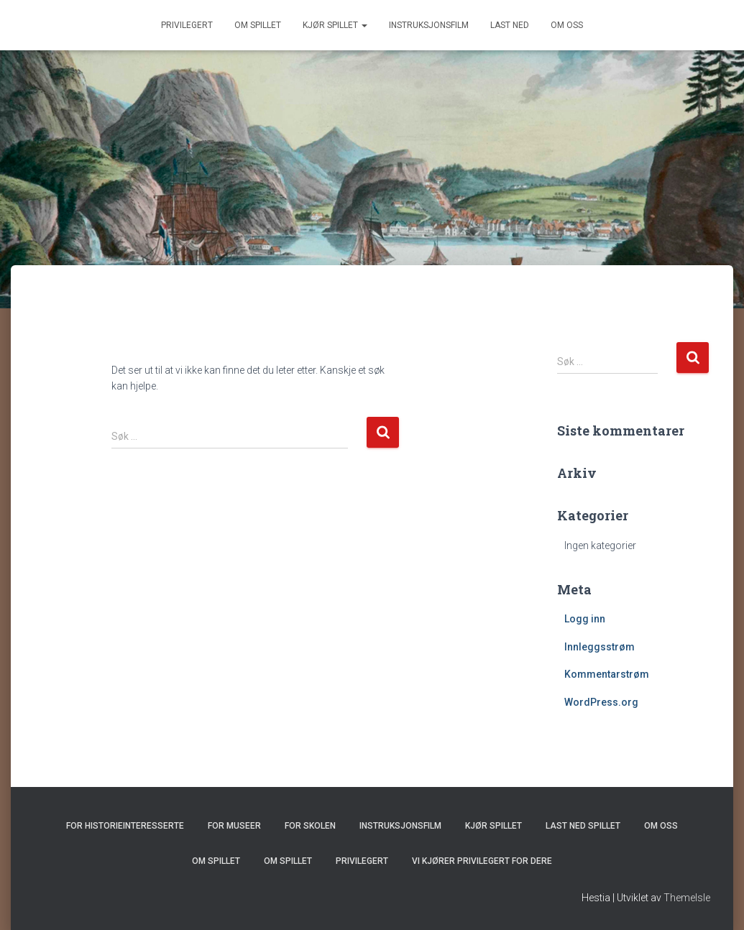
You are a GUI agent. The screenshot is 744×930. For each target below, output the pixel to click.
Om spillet (257, 25)
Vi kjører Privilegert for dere (482, 861)
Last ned (509, 25)
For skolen (310, 826)
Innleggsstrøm (599, 647)
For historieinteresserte (125, 826)
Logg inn (584, 619)
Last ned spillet (583, 826)
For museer (234, 826)
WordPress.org (601, 702)
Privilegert (187, 25)
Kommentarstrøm (606, 674)
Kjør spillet (335, 25)
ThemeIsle (686, 897)
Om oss (567, 25)
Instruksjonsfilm (429, 25)
